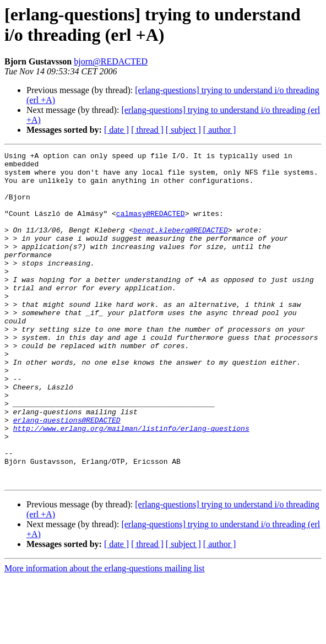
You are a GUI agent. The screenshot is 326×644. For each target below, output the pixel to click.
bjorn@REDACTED (111, 61)
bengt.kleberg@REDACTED (180, 246)
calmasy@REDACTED (150, 226)
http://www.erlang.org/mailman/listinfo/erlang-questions (131, 484)
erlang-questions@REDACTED (67, 474)
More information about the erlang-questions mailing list (104, 634)
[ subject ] (183, 129)
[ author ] (219, 129)
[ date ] (116, 129)
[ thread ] (147, 129)
